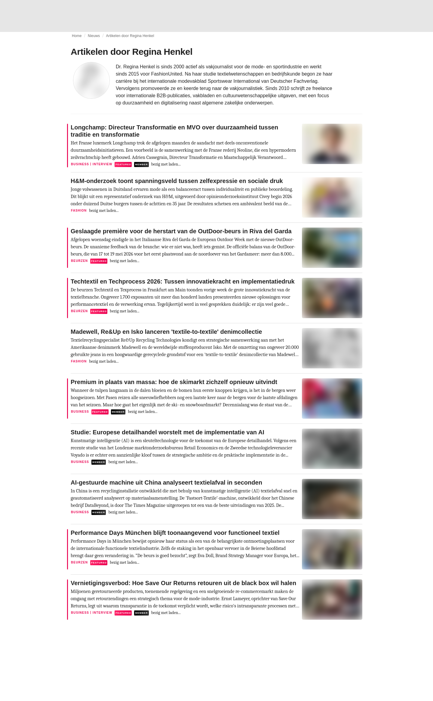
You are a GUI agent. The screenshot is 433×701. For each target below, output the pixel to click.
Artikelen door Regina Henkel (130, 36)
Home (77, 36)
